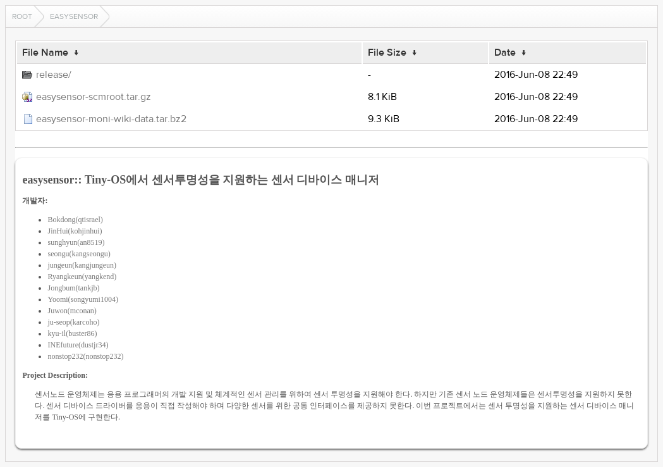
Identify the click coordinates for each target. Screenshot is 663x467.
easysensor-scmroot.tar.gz (93, 96)
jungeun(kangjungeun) (81, 265)
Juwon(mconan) (71, 310)
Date (505, 52)
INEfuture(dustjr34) (77, 344)
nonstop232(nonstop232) (85, 356)
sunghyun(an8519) (75, 242)
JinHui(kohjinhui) (74, 231)
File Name (45, 52)
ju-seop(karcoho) (73, 322)
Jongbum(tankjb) (73, 287)
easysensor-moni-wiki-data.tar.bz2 (111, 119)
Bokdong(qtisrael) (74, 219)
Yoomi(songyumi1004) (82, 299)
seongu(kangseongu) (78, 253)
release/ (53, 74)
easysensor (74, 16)
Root (22, 16)
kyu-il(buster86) (72, 333)
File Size (387, 52)
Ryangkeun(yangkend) (81, 276)
